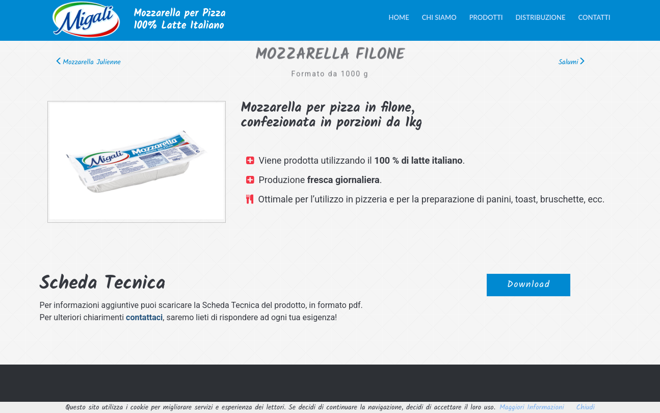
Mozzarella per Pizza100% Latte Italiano (180, 20)
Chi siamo (439, 17)
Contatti (594, 17)
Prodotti (486, 17)
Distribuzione (540, 17)
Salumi (572, 62)
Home (399, 17)
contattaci (144, 317)
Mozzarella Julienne (88, 62)
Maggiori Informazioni (531, 407)
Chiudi (585, 407)
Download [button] (528, 287)
